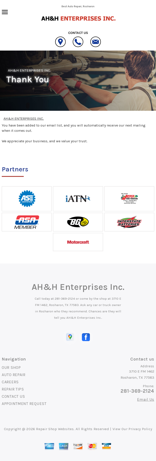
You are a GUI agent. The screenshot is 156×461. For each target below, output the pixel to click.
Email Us (145, 399)
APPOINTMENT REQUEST (24, 403)
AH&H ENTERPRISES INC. (29, 70)
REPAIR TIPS (13, 389)
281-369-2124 (65, 299)
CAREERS (10, 382)
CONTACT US (13, 396)
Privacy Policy (140, 429)
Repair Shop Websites (55, 429)
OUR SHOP (11, 367)
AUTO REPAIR (13, 374)
